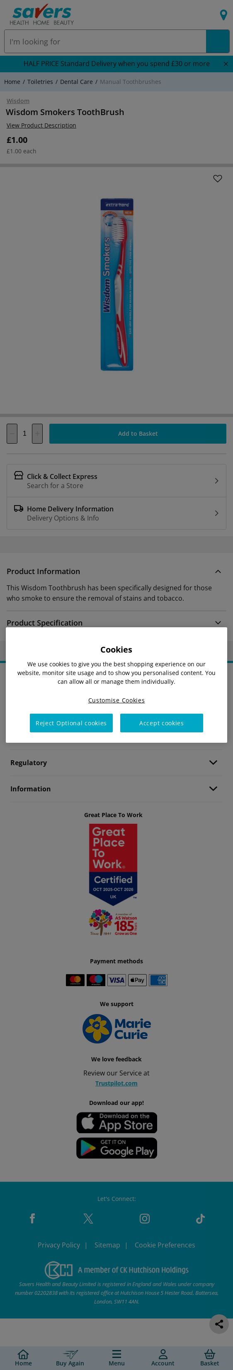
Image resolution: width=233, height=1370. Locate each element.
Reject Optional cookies (71, 723)
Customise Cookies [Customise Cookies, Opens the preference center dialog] (116, 700)
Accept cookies (161, 723)
